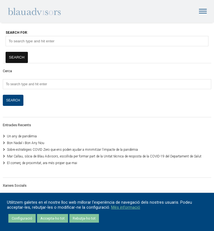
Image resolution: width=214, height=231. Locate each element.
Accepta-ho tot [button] (52, 218)
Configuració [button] (22, 218)
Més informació (125, 207)
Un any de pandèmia (22, 136)
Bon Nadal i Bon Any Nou (25, 143)
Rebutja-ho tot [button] (84, 218)
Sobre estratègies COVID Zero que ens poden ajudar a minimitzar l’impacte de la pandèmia (72, 150)
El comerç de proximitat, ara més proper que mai (42, 163)
